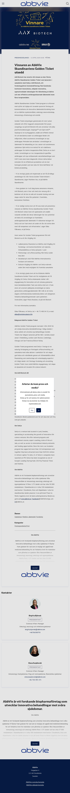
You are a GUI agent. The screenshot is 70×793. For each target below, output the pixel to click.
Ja (38, 410)
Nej (32, 410)
